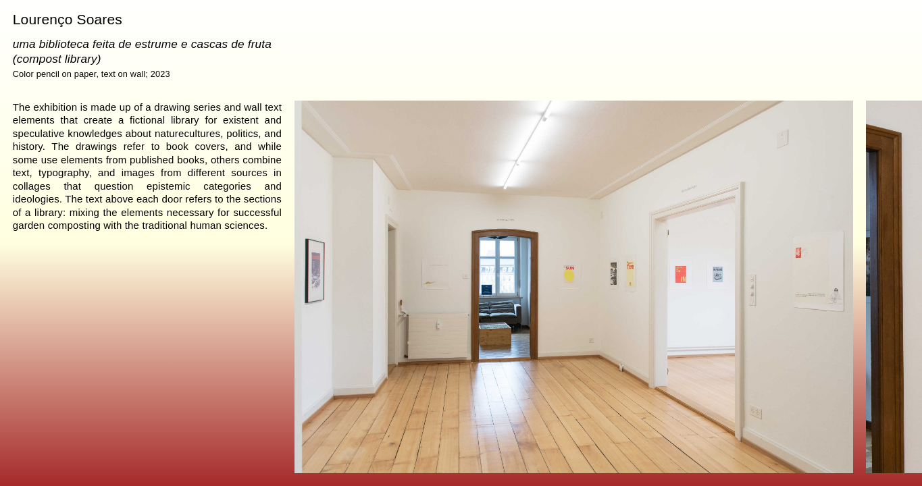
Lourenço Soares (67, 19)
